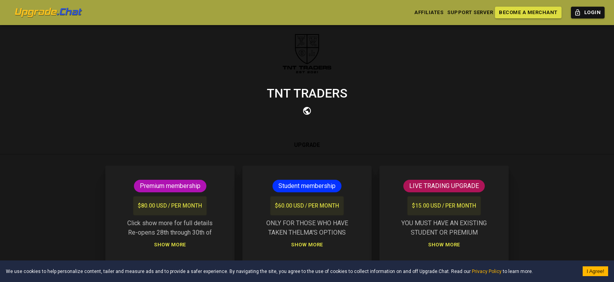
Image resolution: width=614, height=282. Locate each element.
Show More (170, 245)
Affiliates (428, 13)
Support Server (470, 13)
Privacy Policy (487, 271)
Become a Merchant (528, 13)
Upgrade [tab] (307, 145)
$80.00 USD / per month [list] (170, 206)
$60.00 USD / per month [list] (307, 206)
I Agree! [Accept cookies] (595, 271)
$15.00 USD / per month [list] (444, 206)
